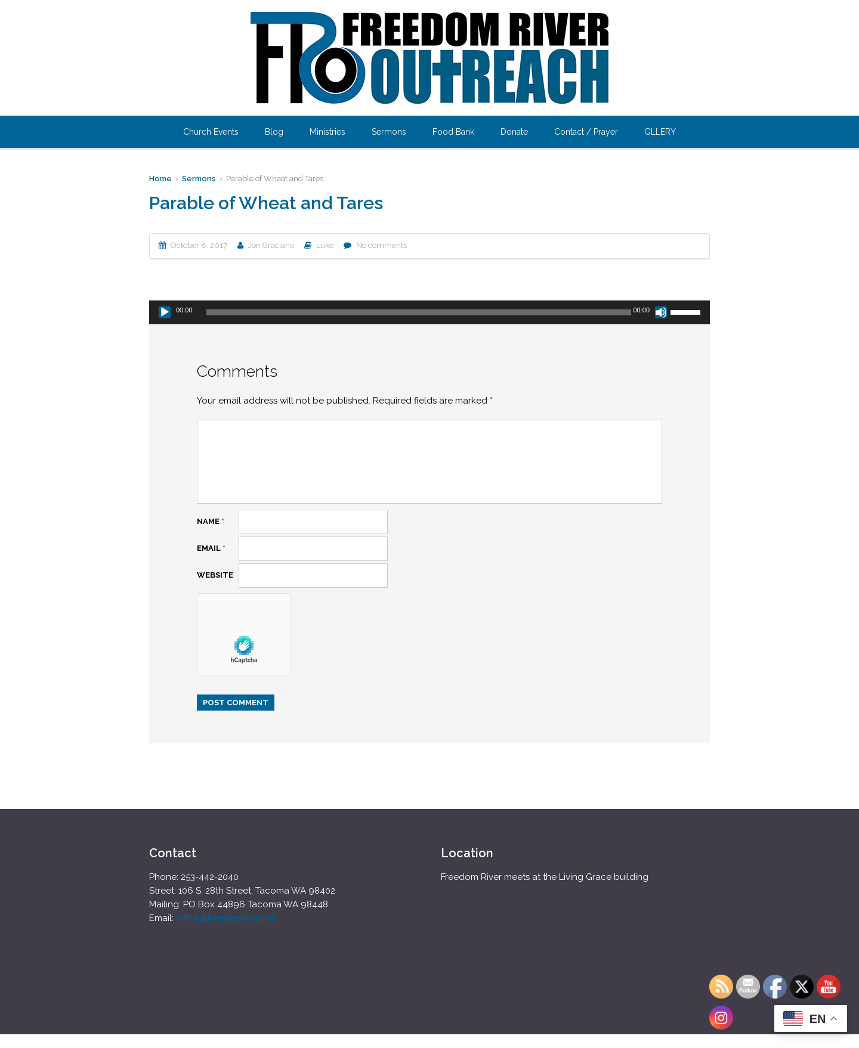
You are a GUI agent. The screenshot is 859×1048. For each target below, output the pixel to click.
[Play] (165, 312)
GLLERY (660, 132)
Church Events (211, 132)
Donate (514, 132)
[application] (429, 312)
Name (210, 521)
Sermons (389, 132)
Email (211, 548)
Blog (274, 132)
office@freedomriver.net (226, 918)
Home (160, 178)
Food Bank (453, 132)
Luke (324, 245)
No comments (381, 245)
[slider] (419, 312)
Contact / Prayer (586, 132)
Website (215, 574)
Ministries (327, 132)
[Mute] (661, 312)
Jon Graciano (271, 245)
